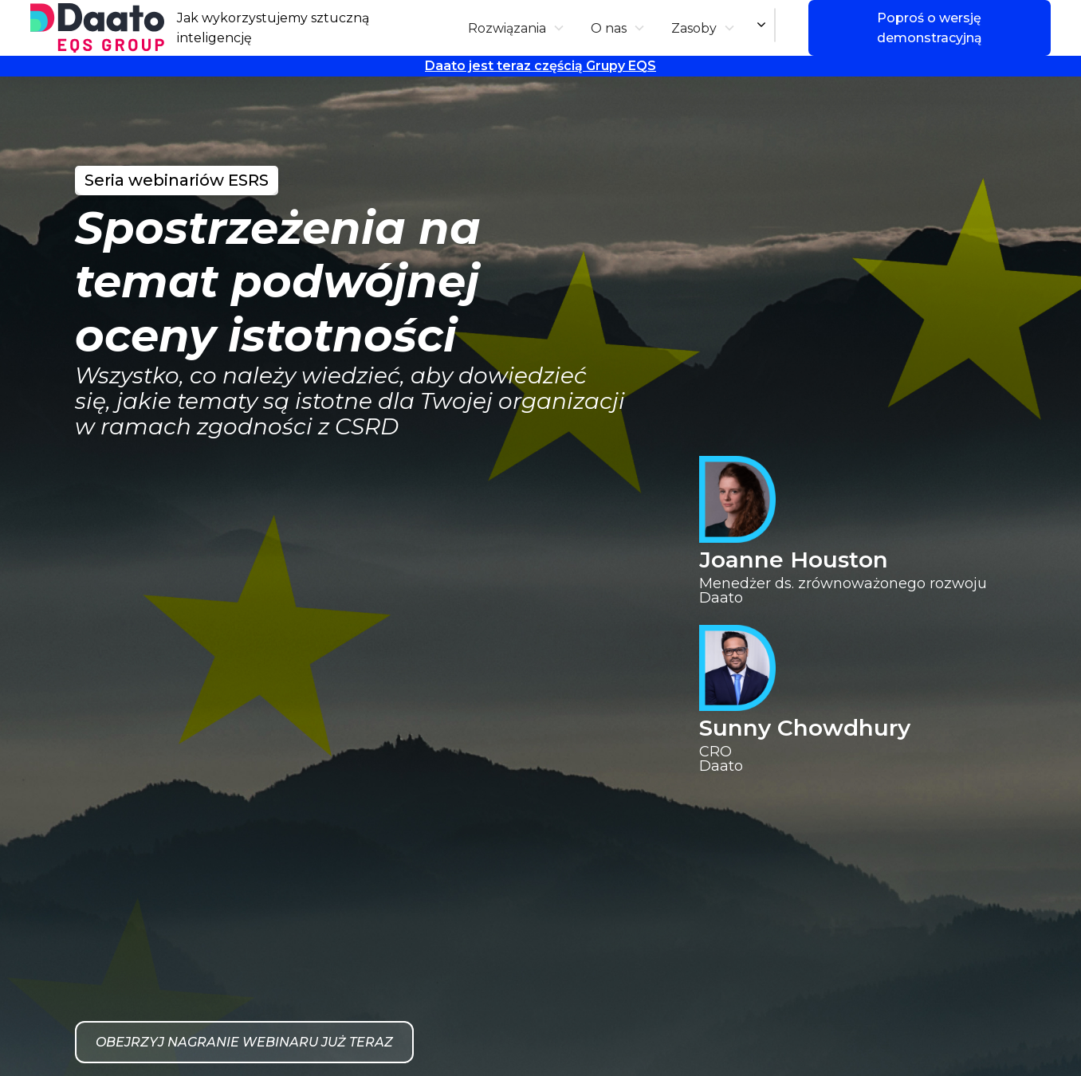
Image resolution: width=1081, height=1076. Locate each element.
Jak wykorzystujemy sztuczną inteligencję (273, 27)
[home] (97, 28)
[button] (516, 28)
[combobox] (775, 25)
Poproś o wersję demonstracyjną (929, 27)
